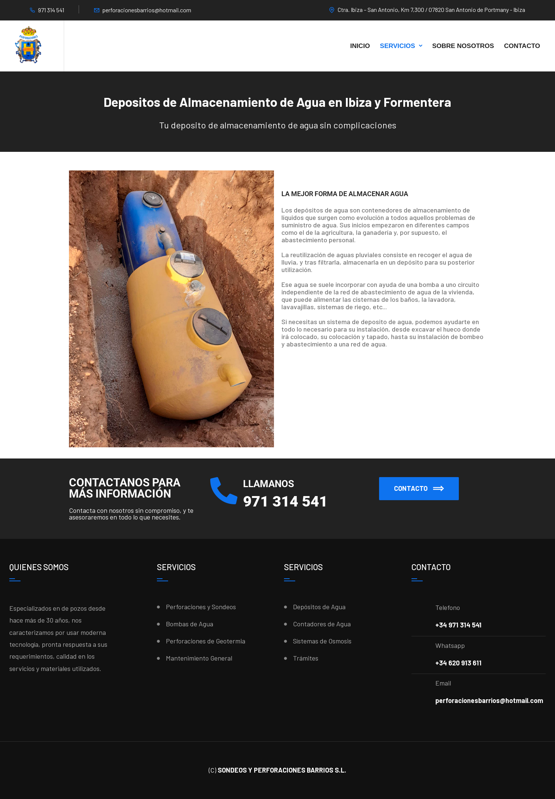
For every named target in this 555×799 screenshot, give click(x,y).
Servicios (397, 45)
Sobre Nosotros (463, 45)
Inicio (360, 45)
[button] (419, 488)
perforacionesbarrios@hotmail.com (146, 9)
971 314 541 (51, 9)
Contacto (522, 45)
